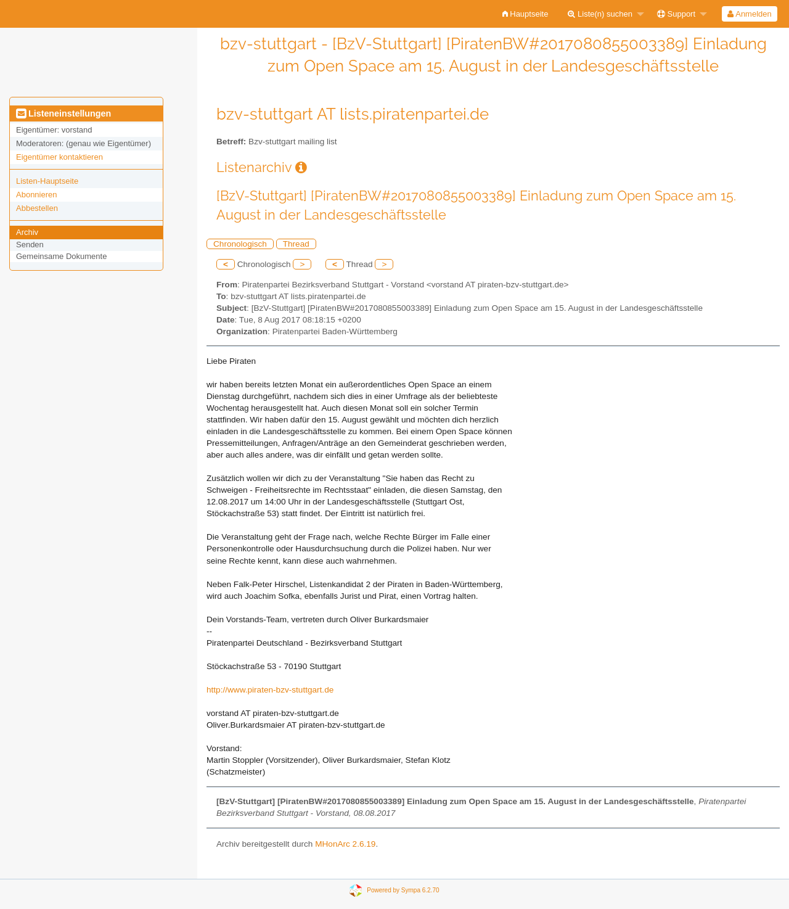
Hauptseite (525, 14)
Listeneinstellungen (63, 113)
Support (676, 14)
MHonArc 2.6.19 (345, 844)
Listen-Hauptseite (47, 181)
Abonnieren (36, 194)
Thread (296, 244)
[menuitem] (525, 14)
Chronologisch (240, 244)
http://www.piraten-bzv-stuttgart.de (269, 689)
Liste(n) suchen (600, 14)
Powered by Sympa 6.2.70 (403, 890)
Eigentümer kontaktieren (59, 157)
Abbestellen (37, 208)
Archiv (27, 232)
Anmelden (749, 14)
